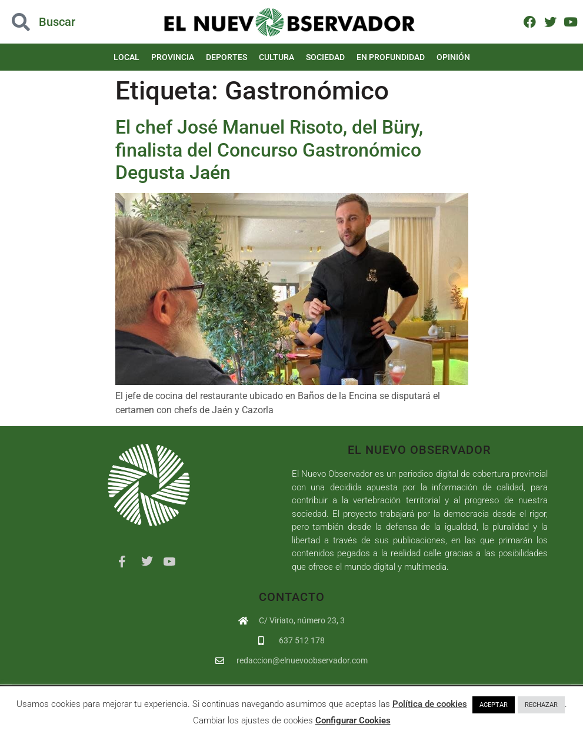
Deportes (226, 57)
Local (126, 57)
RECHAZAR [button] (541, 705)
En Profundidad (391, 57)
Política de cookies (429, 704)
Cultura (276, 57)
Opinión (453, 57)
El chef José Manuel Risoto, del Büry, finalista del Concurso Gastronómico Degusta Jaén (269, 150)
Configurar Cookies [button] (353, 720)
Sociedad (325, 57)
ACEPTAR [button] (493, 705)
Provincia (172, 57)
